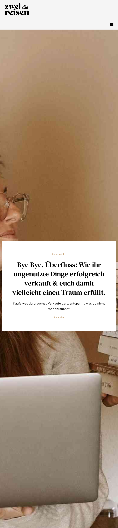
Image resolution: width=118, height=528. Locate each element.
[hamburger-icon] (111, 24)
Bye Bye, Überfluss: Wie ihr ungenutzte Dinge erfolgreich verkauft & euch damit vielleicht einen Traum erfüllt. (59, 278)
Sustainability (59, 254)
